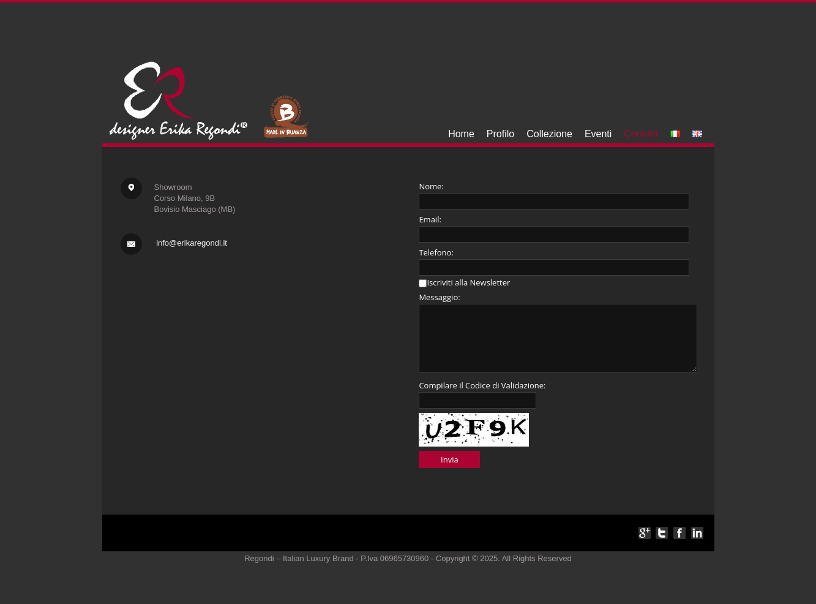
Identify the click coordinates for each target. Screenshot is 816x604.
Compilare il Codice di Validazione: (482, 385)
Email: (430, 219)
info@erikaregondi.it (191, 242)
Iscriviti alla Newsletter (468, 282)
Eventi (598, 134)
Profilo (500, 134)
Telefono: (436, 252)
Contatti (640, 134)
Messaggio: (439, 297)
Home (461, 134)
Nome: (431, 186)
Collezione (549, 134)
